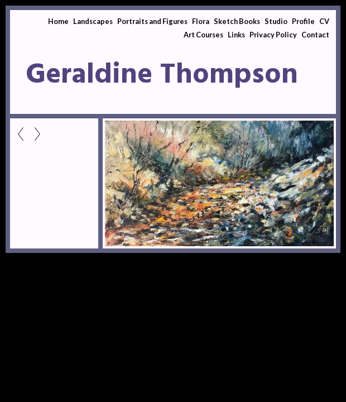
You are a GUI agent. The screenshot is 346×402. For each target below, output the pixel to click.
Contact (315, 34)
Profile (303, 21)
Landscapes (93, 21)
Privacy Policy (273, 34)
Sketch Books (237, 21)
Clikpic (54, 275)
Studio (276, 21)
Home (58, 21)
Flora (200, 21)
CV (324, 21)
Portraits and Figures (152, 21)
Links (236, 34)
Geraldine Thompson (162, 75)
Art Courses (203, 34)
